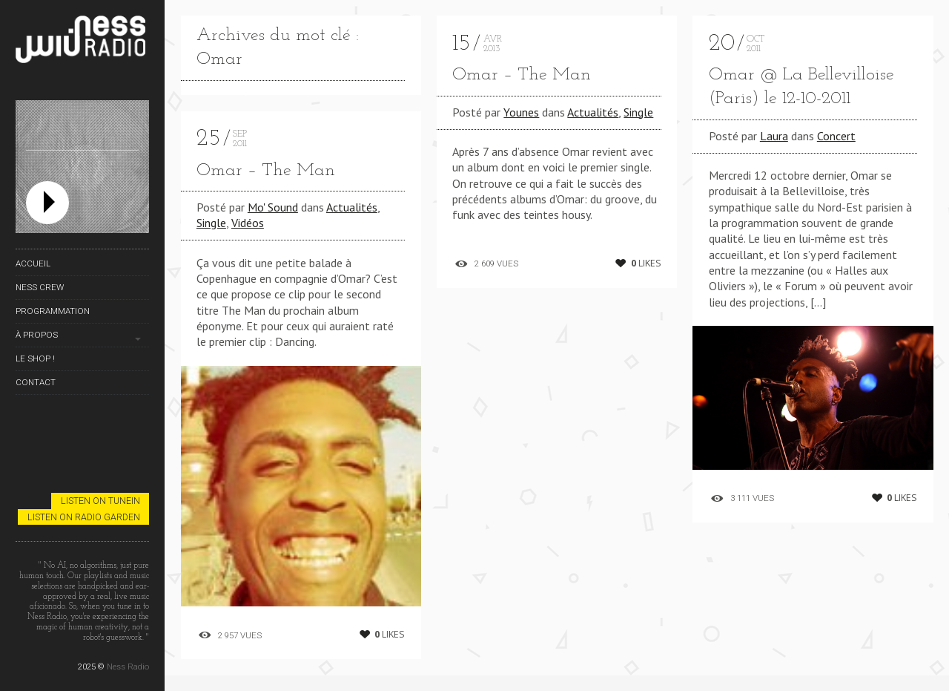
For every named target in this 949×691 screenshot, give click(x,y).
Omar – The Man (265, 171)
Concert (836, 135)
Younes (521, 112)
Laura (774, 135)
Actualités (351, 207)
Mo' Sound (273, 207)
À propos (37, 335)
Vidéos (247, 222)
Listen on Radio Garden (83, 517)
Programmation (53, 311)
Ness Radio (128, 666)
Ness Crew (40, 287)
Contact (36, 382)
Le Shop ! (35, 358)
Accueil (33, 263)
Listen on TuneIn (100, 500)
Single (211, 222)
